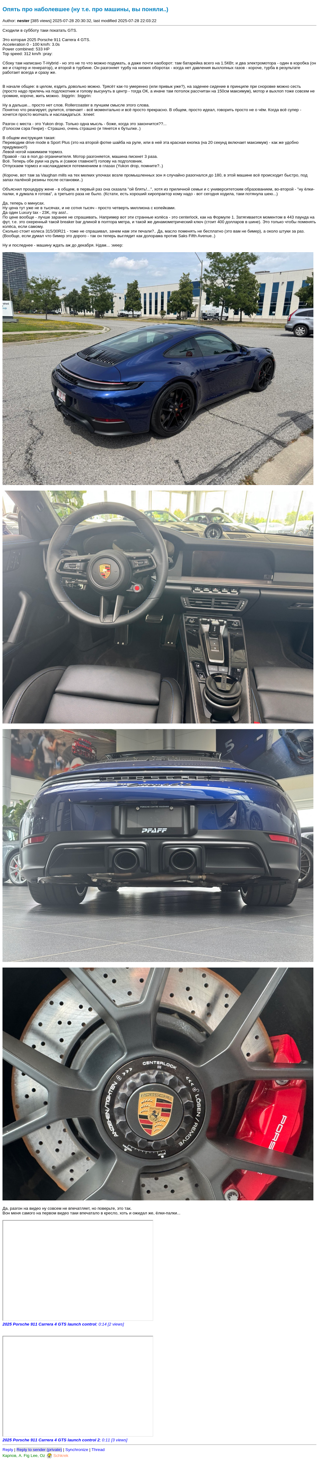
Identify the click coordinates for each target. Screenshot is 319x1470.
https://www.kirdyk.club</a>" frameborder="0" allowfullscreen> (77, 1270)
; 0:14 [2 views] (63, 1324)
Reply (7, 1449)
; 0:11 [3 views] (64, 1440)
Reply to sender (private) (39, 1449)
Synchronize (76, 1449)
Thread (98, 1449)
